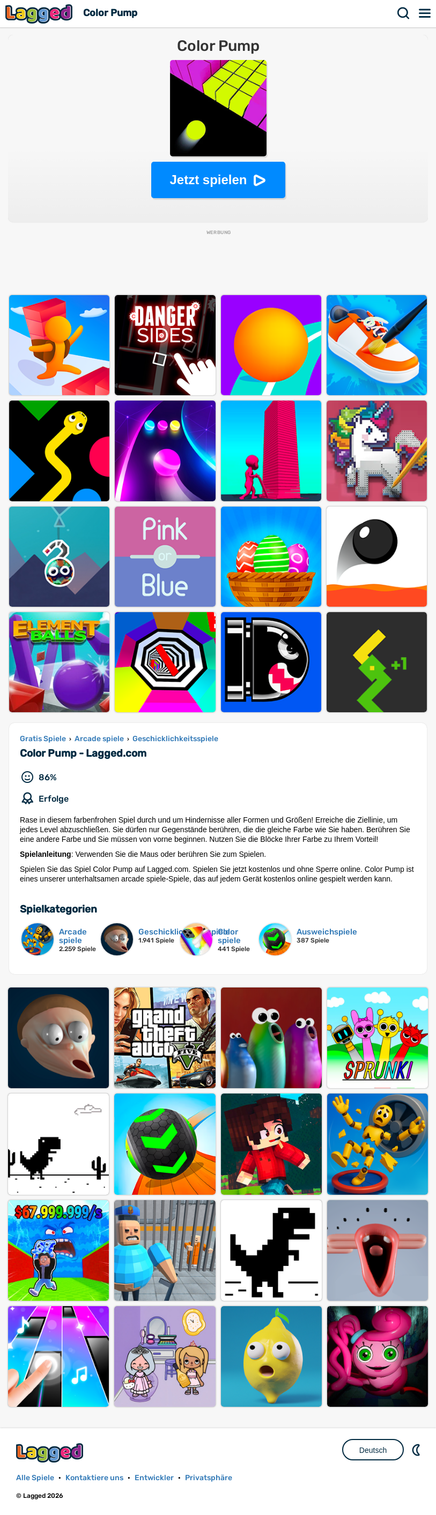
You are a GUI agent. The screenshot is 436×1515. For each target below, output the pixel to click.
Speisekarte (425, 13)
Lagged (40, 13)
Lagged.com (51, 1452)
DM (417, 1449)
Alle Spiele (35, 1477)
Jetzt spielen (208, 179)
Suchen (404, 13)
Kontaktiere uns (94, 1477)
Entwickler (154, 1477)
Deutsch (373, 1450)
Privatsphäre (208, 1477)
